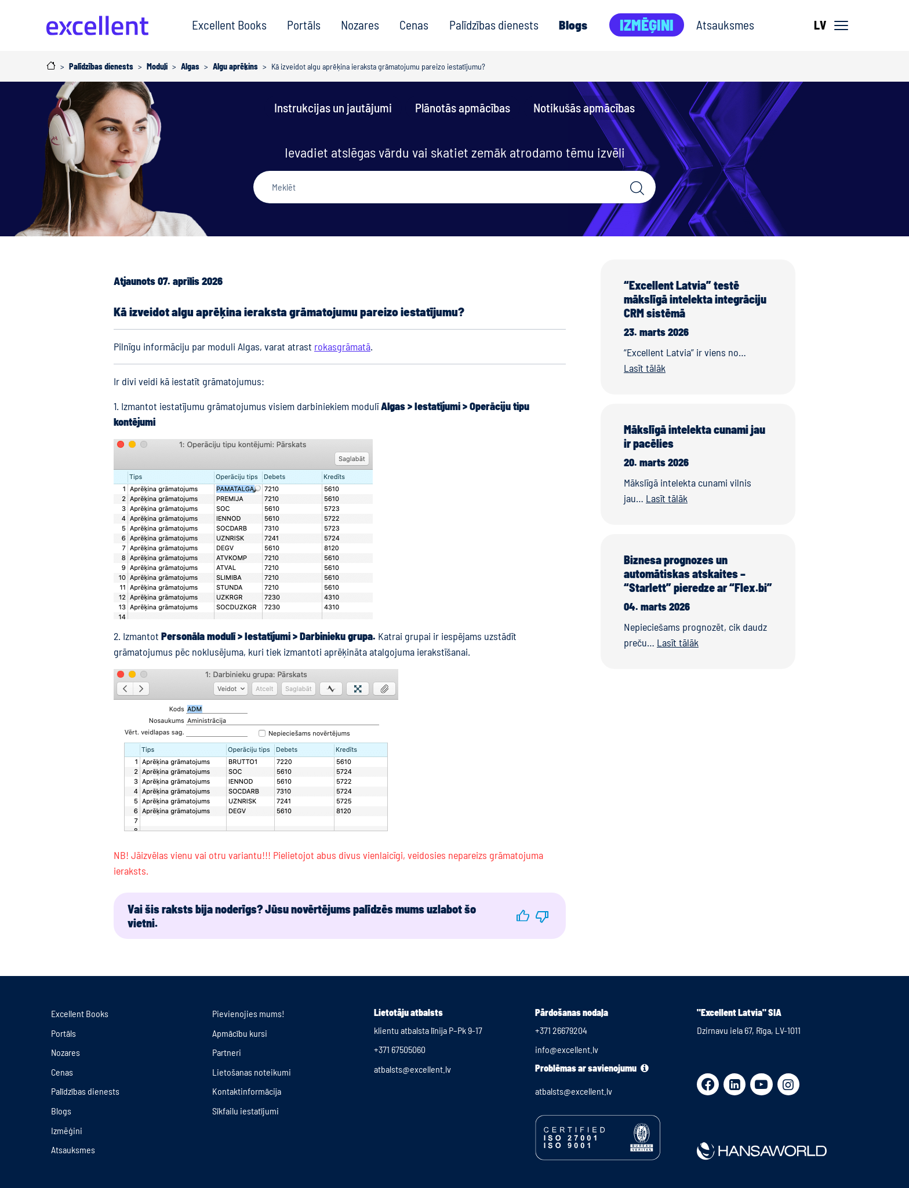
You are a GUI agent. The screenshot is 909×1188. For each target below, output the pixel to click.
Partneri (226, 1052)
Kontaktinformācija (246, 1090)
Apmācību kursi (239, 1033)
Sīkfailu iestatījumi (245, 1110)
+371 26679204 (561, 1030)
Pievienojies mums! (248, 1013)
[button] (523, 916)
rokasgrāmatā (342, 346)
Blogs (573, 24)
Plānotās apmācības (462, 107)
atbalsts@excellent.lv (412, 1068)
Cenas (413, 24)
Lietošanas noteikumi (251, 1071)
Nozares (360, 24)
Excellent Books (229, 24)
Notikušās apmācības (584, 107)
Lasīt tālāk (645, 367)
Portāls (304, 24)
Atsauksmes (725, 24)
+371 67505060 (400, 1049)
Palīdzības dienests (494, 24)
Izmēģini (647, 25)
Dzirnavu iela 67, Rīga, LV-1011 (749, 1030)
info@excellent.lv (566, 1049)
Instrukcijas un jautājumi (333, 107)
